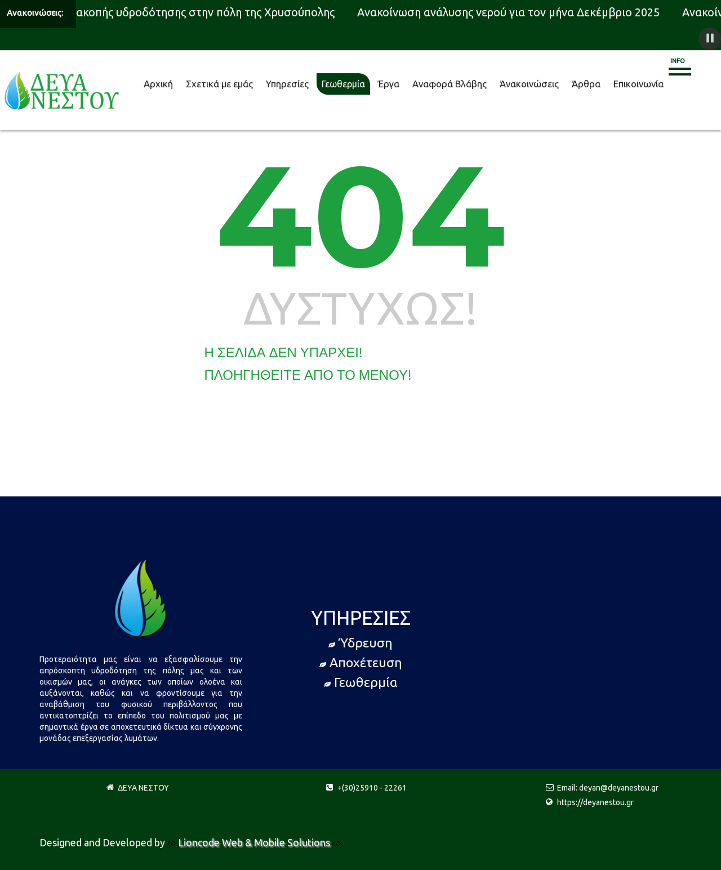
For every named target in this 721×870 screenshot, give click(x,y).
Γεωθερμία (343, 84)
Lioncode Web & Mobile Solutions (255, 842)
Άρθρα (586, 83)
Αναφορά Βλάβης (449, 83)
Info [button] (677, 60)
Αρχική (158, 83)
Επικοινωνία (638, 83)
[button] (709, 39)
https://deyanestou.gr (595, 802)
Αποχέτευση (360, 662)
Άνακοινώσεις (529, 83)
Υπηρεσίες (287, 83)
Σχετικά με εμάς (219, 83)
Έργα (388, 83)
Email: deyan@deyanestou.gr (607, 787)
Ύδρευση (360, 643)
